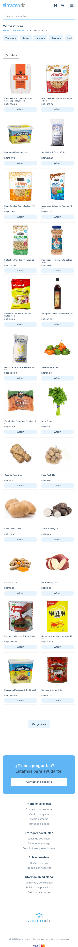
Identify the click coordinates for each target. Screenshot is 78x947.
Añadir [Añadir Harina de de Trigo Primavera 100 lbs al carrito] (20, 378)
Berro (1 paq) (47, 421)
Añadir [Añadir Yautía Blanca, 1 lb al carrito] (57, 539)
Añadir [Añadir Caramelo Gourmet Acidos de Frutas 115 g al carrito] (20, 324)
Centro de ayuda (39, 814)
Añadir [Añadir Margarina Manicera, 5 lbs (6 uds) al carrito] (20, 700)
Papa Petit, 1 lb (48, 475)
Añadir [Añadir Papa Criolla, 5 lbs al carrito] (20, 539)
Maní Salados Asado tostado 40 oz (19, 207)
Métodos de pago (39, 823)
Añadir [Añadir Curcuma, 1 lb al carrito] (20, 593)
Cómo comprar (39, 818)
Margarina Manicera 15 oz (16, 152)
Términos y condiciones (39, 882)
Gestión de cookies (39, 892)
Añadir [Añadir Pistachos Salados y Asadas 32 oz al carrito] (20, 270)
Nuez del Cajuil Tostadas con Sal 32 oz (56, 99)
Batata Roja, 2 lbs (49, 582)
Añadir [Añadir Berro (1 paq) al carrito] (57, 432)
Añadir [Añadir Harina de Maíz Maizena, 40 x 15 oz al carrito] (57, 647)
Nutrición (40, 38)
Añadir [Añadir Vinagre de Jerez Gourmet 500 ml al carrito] (57, 324)
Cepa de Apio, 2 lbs (13, 475)
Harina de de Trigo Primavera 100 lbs (19, 368)
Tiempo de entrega (39, 843)
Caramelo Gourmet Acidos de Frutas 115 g (18, 314)
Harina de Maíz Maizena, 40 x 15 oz (56, 637)
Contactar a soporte (39, 781)
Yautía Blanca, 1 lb (49, 529)
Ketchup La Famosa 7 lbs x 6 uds (19, 636)
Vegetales (10, 38)
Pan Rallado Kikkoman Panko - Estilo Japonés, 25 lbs (18, 99)
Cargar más (39, 724)
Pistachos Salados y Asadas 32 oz (19, 261)
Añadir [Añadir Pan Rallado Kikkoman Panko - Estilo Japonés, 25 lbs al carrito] (20, 109)
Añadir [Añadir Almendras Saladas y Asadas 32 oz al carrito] (57, 217)
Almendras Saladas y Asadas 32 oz (56, 207)
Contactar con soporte (39, 809)
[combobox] (39, 16)
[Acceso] (55, 5)
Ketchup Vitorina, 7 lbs (52, 690)
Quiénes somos (39, 863)
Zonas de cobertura (39, 838)
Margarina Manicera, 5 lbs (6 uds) (20, 690)
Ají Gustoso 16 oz (49, 367)
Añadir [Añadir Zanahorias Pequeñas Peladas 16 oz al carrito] (20, 432)
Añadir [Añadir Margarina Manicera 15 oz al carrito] (20, 163)
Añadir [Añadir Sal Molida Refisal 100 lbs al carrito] (57, 163)
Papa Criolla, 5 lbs (12, 529)
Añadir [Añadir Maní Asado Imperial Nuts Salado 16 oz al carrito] (57, 270)
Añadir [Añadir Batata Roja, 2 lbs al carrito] (57, 593)
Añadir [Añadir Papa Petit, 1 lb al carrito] (57, 485)
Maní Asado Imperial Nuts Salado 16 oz (56, 261)
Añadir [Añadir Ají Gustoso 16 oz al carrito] (57, 378)
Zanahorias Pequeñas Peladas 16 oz (20, 422)
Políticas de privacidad (39, 887)
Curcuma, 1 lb (10, 582)
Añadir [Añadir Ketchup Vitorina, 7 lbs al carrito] (57, 700)
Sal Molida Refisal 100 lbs (53, 152)
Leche (70, 38)
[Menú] (72, 5)
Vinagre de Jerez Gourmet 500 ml (57, 313)
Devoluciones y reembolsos (39, 848)
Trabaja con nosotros (39, 867)
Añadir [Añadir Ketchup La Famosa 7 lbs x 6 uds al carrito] (20, 647)
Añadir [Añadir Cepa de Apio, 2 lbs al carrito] (20, 485)
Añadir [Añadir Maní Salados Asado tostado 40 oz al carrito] (20, 217)
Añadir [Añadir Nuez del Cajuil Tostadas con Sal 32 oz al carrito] (57, 109)
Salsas (25, 38)
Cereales (56, 38)
